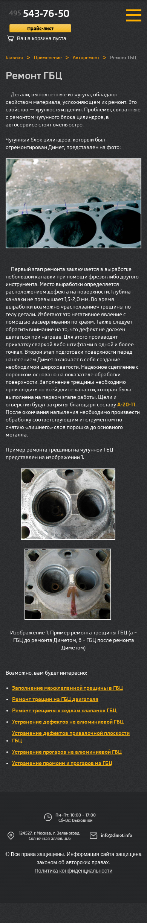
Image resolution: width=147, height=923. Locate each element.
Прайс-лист (40, 28)
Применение (48, 57)
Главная (14, 57)
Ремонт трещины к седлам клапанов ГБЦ (64, 710)
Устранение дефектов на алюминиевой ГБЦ (68, 721)
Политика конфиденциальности (74, 871)
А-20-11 (126, 404)
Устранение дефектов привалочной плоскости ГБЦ (71, 737)
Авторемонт (86, 57)
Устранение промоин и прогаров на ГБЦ (62, 763)
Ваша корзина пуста (41, 38)
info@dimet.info (116, 835)
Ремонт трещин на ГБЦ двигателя (55, 699)
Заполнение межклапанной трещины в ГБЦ (67, 687)
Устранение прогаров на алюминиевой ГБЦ (67, 751)
